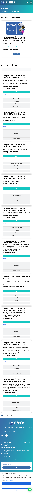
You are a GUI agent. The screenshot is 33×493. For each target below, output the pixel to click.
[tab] (16, 92)
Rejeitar (16, 490)
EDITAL (4, 94)
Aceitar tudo (16, 483)
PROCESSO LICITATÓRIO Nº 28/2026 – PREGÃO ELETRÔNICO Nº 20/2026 (15, 210)
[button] (27, 2)
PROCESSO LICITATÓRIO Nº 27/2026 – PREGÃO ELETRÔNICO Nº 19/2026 (15, 343)
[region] (16, 482)
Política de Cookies (9, 480)
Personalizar (16, 487)
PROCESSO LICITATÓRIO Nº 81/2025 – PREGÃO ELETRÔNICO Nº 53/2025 (15, 38)
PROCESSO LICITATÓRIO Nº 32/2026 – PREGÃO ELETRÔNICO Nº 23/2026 (15, 145)
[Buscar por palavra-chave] (16, 69)
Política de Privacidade (7, 470)
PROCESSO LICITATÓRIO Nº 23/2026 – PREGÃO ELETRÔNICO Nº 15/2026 (15, 242)
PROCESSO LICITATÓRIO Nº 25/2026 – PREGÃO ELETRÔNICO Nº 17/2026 (15, 177)
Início (11, 11)
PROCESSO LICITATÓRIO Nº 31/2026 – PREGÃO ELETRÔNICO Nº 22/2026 (15, 113)
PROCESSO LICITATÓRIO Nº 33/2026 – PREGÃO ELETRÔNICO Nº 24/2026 (15, 76)
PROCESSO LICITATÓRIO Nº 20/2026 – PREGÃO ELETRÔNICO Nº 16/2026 (15, 309)
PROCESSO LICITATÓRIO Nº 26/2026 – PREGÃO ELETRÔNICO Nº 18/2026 (15, 380)
